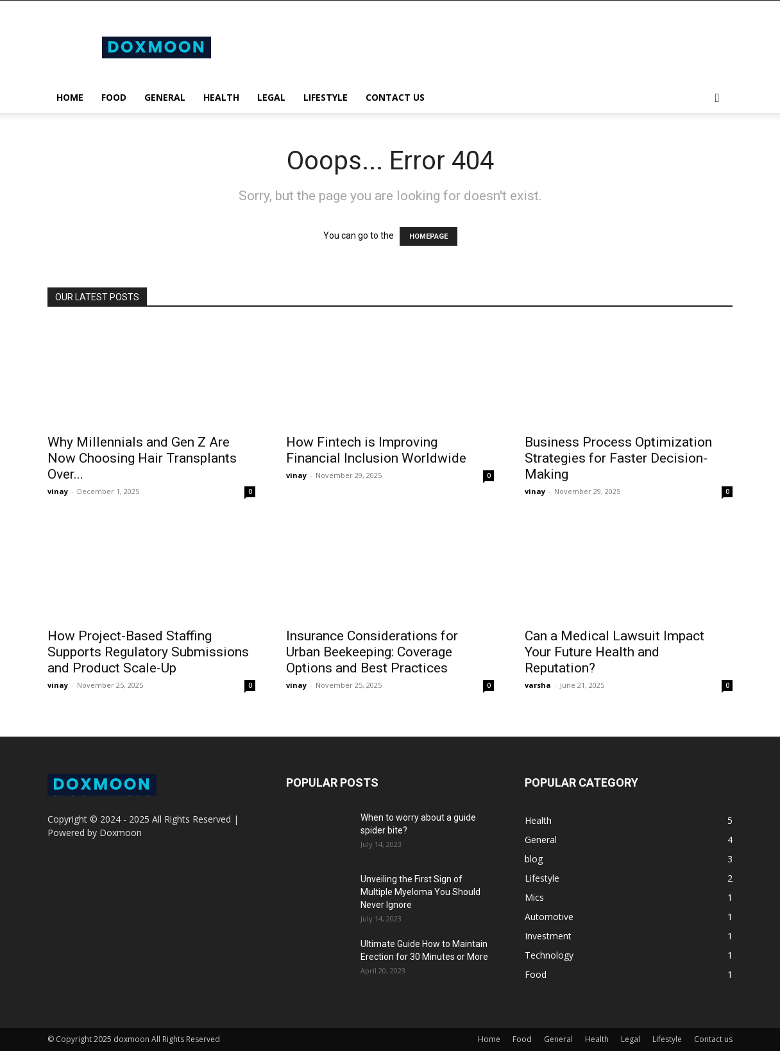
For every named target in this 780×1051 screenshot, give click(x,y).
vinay (57, 491)
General (164, 97)
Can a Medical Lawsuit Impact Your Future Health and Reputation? (614, 652)
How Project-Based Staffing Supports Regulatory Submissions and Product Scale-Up (148, 652)
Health (221, 97)
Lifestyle (325, 97)
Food (113, 97)
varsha (538, 685)
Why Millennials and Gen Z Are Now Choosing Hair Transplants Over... (142, 458)
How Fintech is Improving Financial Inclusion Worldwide (376, 450)
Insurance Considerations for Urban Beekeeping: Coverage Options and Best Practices (372, 652)
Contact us (395, 97)
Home (69, 97)
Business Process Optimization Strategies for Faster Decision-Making (618, 458)
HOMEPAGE (428, 236)
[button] (717, 98)
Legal (271, 97)
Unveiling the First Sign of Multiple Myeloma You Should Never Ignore (420, 892)
